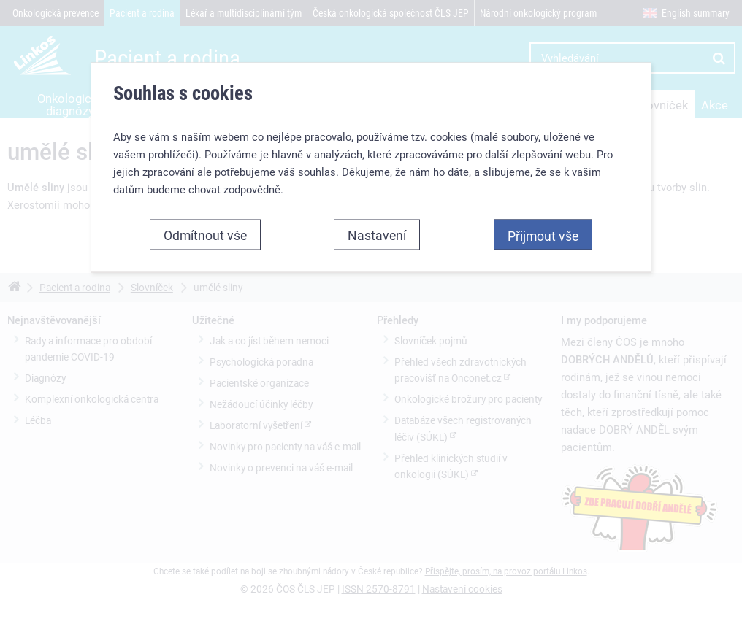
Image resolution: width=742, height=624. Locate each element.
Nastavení (377, 234)
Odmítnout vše (205, 234)
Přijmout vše (543, 235)
